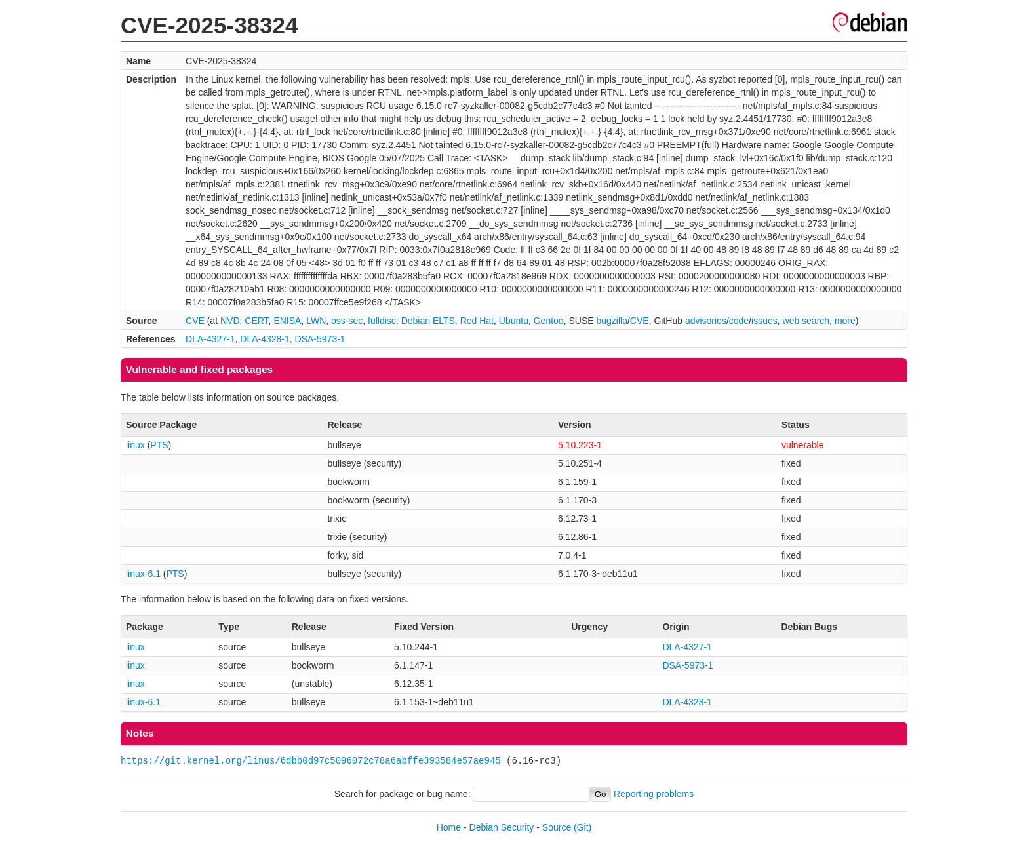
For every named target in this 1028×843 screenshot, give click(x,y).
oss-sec (347, 320)
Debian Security (501, 827)
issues (764, 320)
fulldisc (382, 320)
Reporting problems (654, 794)
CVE (195, 320)
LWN (316, 320)
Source (556, 827)
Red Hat (477, 320)
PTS (159, 445)
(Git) (582, 827)
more (845, 320)
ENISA (287, 320)
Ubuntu (513, 320)
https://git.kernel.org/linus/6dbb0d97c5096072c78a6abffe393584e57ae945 (311, 761)
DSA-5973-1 (320, 339)
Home (449, 827)
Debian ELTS (428, 320)
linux (135, 445)
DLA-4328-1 (265, 339)
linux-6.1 (143, 573)
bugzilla (611, 320)
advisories (705, 320)
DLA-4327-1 (210, 339)
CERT (256, 320)
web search (806, 320)
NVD (230, 320)
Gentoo (549, 320)
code (739, 320)
